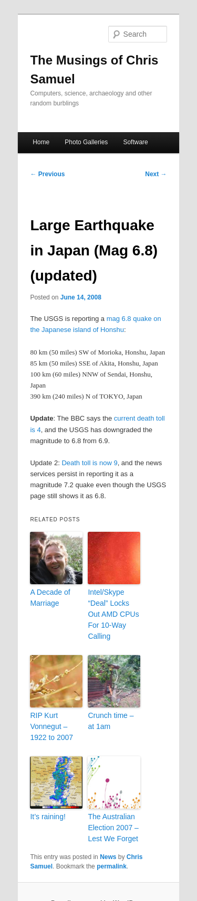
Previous (47, 174)
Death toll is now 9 (89, 463)
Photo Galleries (86, 142)
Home (41, 142)
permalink (112, 866)
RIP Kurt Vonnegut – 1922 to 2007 (51, 726)
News (108, 857)
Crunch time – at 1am (110, 721)
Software (135, 142)
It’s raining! (47, 816)
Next (156, 174)
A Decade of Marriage (50, 597)
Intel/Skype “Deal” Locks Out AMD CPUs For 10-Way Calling (113, 614)
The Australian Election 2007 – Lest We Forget (113, 827)
